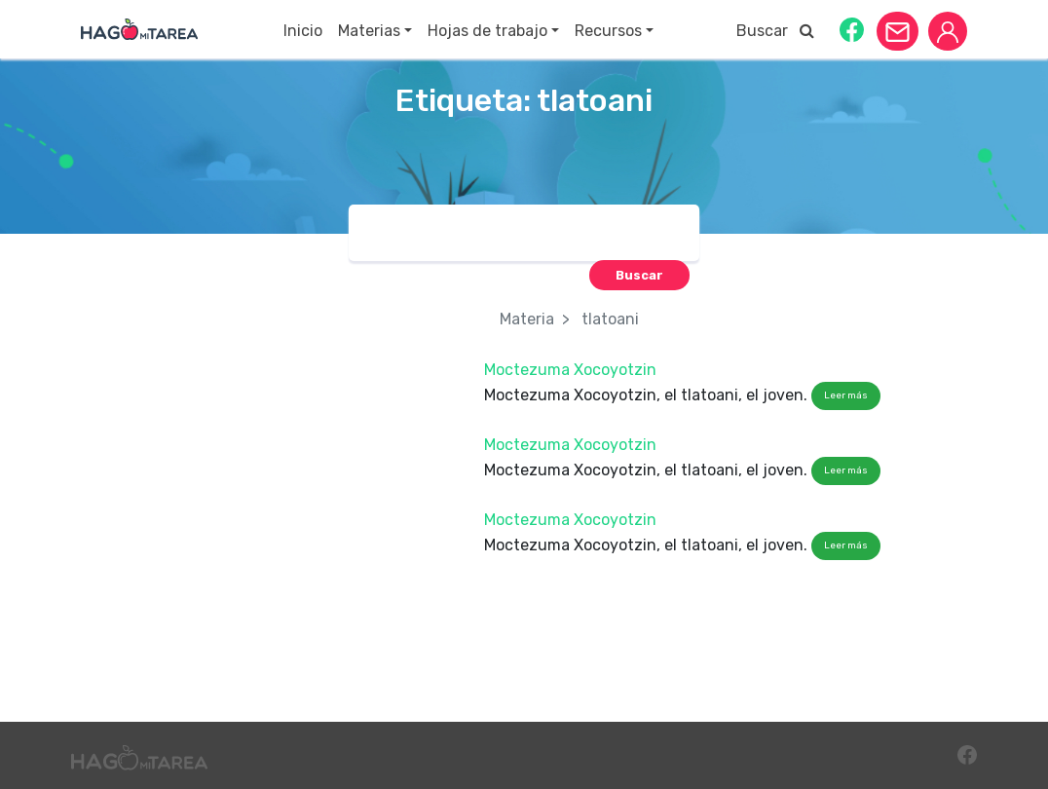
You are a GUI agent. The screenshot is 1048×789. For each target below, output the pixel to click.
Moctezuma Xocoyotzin (570, 369)
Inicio (302, 30)
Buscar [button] (775, 30)
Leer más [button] (846, 395)
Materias (369, 30)
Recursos (608, 30)
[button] (852, 29)
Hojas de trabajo (487, 30)
